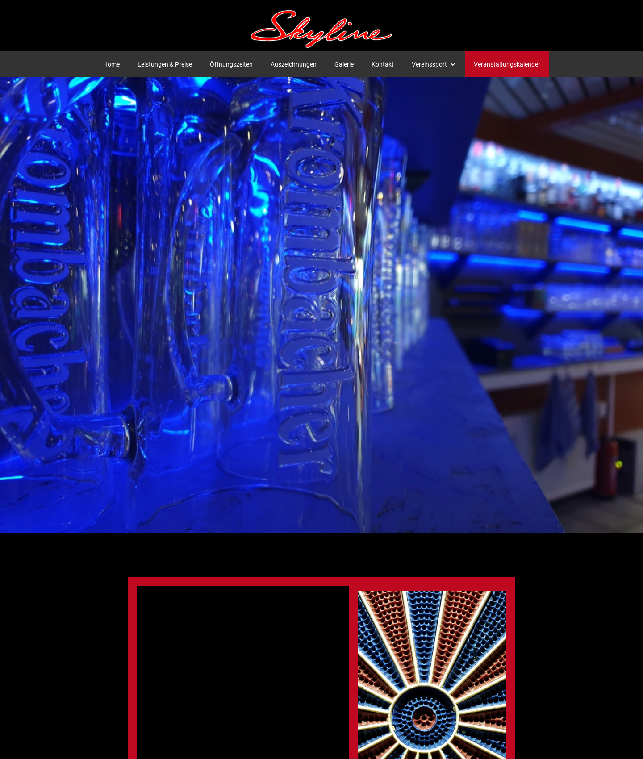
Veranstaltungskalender (507, 64)
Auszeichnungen (294, 64)
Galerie (344, 64)
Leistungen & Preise (165, 64)
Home (111, 64)
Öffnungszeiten (231, 64)
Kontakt (383, 64)
